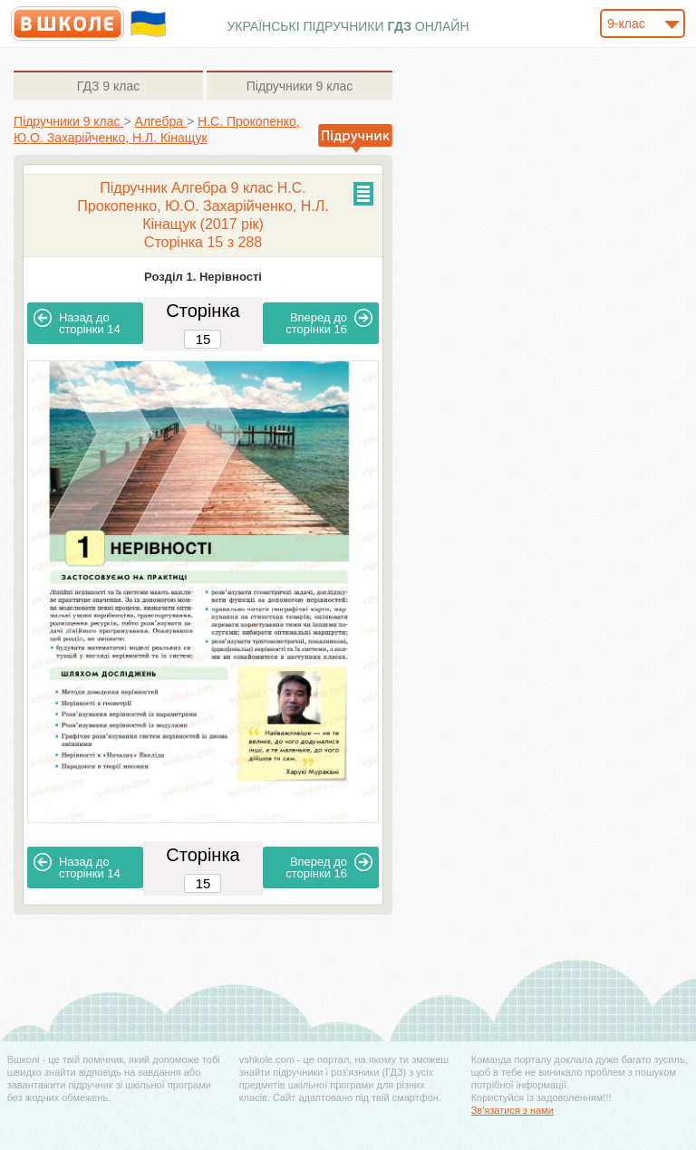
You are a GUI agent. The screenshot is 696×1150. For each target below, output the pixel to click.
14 (77, 322)
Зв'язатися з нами (512, 1110)
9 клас (108, 86)
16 (328, 322)
